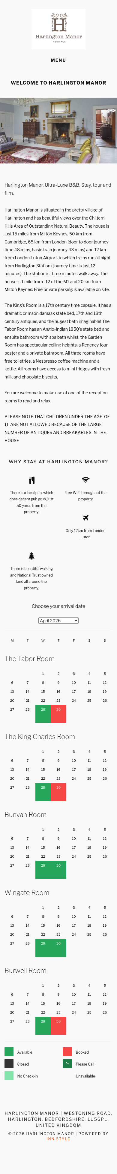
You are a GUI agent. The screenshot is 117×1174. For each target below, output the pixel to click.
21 (27, 700)
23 (58, 700)
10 (74, 683)
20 (12, 700)
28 (28, 709)
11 (89, 683)
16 (58, 691)
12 (104, 683)
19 (104, 691)
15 (43, 691)
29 (43, 709)
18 (89, 691)
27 (12, 709)
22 (43, 700)
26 (105, 700)
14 (27, 691)
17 (74, 691)
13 (12, 691)
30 (58, 709)
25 (89, 700)
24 (74, 700)
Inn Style (58, 1139)
